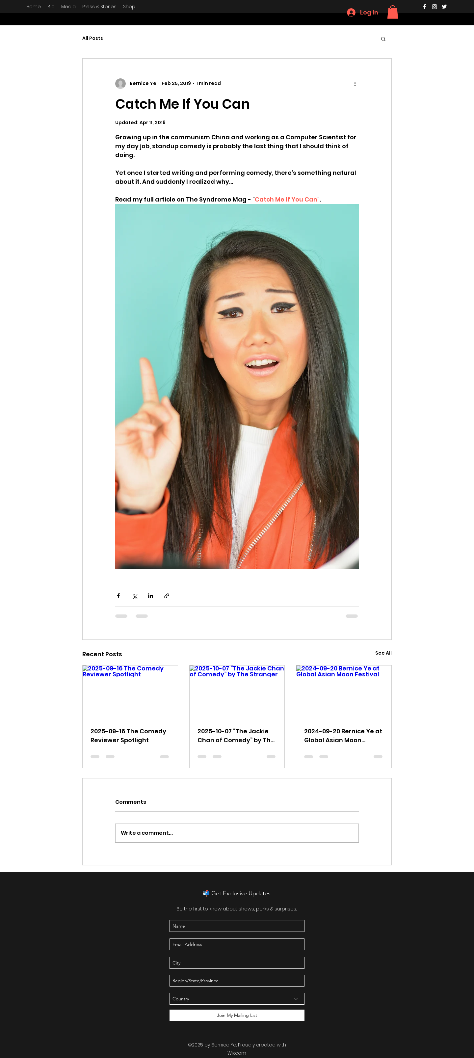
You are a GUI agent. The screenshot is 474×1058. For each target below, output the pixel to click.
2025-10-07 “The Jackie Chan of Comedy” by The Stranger (236, 736)
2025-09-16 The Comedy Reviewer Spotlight (128, 735)
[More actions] (355, 84)
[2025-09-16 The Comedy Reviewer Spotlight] (130, 692)
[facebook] (424, 6)
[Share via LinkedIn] (150, 596)
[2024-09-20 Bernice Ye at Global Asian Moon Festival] (343, 692)
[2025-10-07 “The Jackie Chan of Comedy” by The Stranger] (237, 692)
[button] (392, 12)
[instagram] (434, 6)
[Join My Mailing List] (237, 1015)
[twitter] (444, 6)
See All (383, 653)
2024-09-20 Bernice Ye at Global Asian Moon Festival (343, 736)
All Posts (92, 38)
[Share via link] (167, 596)
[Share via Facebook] (118, 596)
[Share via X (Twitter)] (134, 596)
